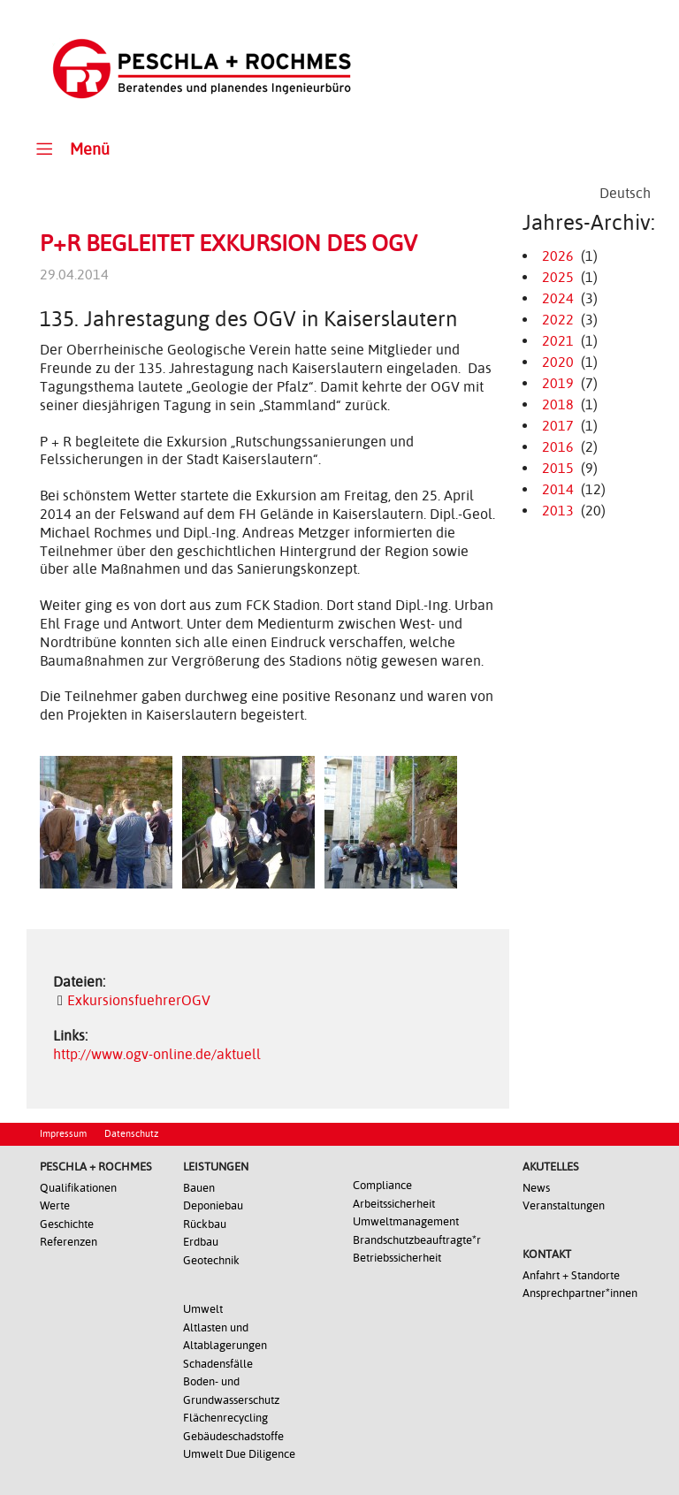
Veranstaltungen (564, 1205)
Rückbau (204, 1224)
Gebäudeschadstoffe (233, 1436)
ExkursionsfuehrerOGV (138, 1000)
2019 (558, 383)
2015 (558, 468)
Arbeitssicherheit (394, 1203)
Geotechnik (211, 1260)
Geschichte (67, 1224)
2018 (558, 404)
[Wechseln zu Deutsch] (625, 193)
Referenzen (68, 1241)
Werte (55, 1205)
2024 (558, 298)
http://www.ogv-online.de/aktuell (157, 1054)
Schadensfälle (218, 1363)
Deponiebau (213, 1205)
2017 (558, 425)
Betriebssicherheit (397, 1257)
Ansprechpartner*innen (580, 1293)
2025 (558, 277)
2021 (558, 340)
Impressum (63, 1134)
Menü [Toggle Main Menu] (70, 148)
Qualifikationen (78, 1187)
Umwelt (203, 1309)
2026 (558, 256)
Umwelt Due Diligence (239, 1454)
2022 (558, 319)
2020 (558, 362)
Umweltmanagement (406, 1221)
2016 (558, 447)
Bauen (199, 1187)
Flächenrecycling (225, 1417)
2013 (558, 510)
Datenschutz (131, 1134)
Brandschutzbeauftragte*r (417, 1240)
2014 (558, 489)
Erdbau (200, 1241)
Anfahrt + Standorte (571, 1275)
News (536, 1187)
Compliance (382, 1185)
